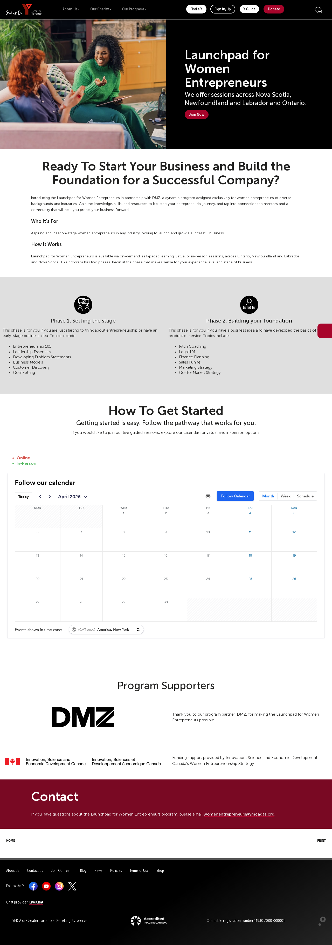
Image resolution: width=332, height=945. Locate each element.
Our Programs (134, 9)
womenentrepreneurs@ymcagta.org (239, 814)
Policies (116, 870)
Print (317, 840)
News (98, 870)
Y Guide (249, 9)
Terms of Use (139, 870)
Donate (274, 9)
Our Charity (101, 9)
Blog (83, 870)
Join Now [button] (196, 114)
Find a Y (196, 9)
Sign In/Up (223, 9)
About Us (71, 9)
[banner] (24, 9)
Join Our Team (61, 870)
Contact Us (35, 870)
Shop (160, 870)
